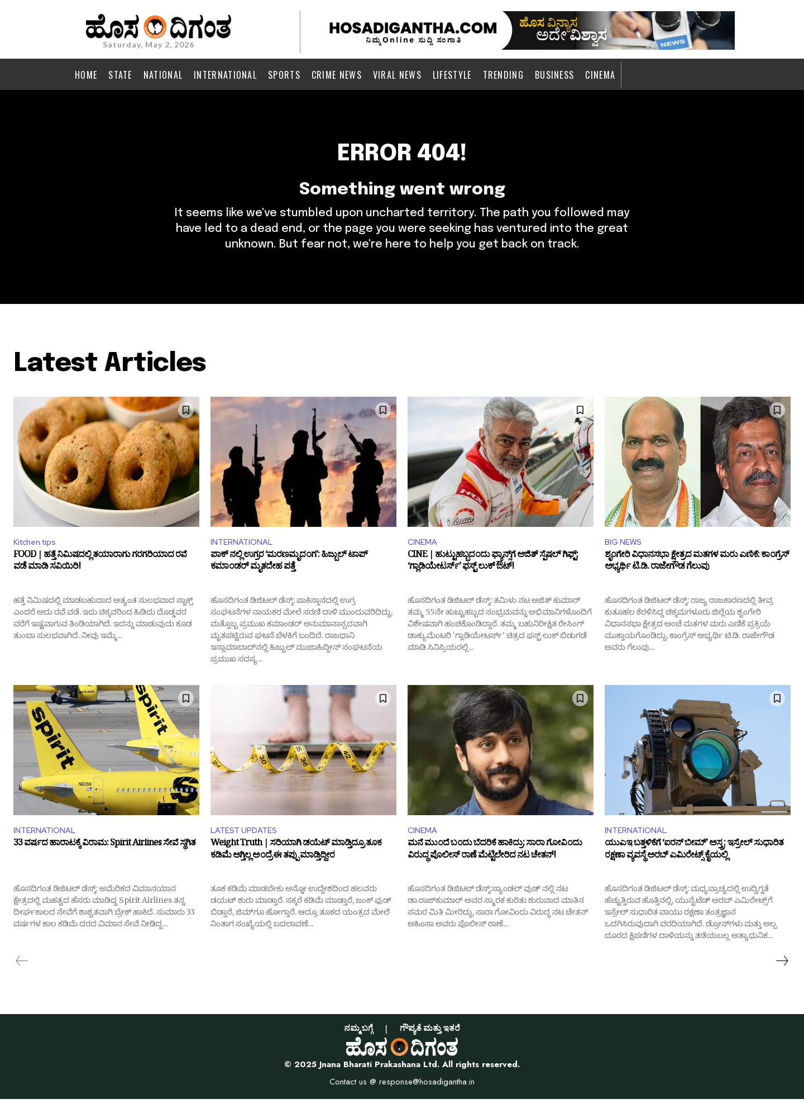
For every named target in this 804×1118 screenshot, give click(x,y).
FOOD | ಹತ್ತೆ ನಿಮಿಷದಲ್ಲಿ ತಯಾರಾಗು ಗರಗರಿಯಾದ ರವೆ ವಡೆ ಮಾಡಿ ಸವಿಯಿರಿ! (99, 580)
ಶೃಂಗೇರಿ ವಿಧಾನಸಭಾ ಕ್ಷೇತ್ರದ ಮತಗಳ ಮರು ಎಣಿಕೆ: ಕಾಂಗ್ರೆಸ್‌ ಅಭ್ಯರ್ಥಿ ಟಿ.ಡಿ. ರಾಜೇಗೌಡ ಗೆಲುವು (697, 580)
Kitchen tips (38, 558)
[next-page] (782, 980)
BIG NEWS (625, 558)
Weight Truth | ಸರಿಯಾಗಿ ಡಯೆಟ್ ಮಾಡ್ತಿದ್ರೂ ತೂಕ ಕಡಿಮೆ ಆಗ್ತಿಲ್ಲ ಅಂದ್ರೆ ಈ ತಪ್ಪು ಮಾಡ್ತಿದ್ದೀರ (295, 871)
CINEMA (424, 558)
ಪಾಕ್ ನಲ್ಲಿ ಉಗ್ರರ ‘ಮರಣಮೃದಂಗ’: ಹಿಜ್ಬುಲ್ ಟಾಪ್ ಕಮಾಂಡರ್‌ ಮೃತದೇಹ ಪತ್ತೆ (288, 580)
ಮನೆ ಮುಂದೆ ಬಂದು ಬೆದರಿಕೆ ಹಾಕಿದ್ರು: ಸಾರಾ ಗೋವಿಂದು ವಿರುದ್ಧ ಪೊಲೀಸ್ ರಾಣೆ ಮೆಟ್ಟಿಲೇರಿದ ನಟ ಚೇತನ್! (495, 871)
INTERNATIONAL (244, 558)
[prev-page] (22, 980)
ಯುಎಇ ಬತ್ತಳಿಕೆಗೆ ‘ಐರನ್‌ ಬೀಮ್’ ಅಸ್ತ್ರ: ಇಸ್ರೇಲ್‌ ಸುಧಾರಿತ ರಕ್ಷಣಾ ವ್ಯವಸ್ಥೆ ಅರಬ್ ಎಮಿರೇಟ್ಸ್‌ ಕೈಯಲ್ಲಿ (694, 871)
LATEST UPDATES (247, 848)
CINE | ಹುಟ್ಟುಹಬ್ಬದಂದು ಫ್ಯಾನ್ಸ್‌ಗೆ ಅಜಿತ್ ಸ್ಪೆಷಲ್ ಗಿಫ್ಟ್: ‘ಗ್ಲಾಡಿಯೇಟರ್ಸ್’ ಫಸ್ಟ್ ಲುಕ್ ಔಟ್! (493, 580)
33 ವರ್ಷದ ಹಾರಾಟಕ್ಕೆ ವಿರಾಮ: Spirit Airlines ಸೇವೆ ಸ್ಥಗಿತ (104, 864)
